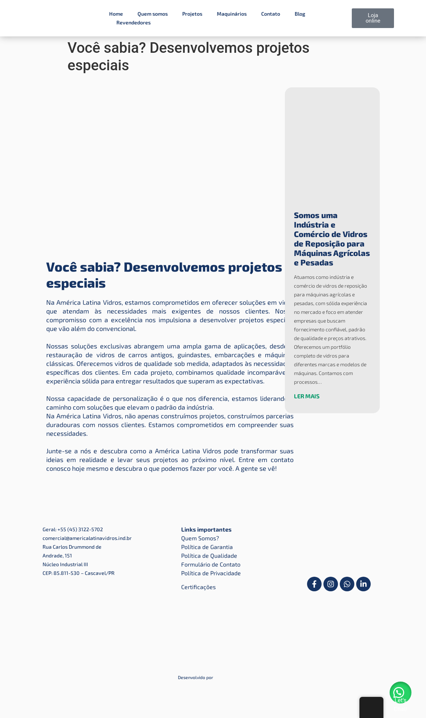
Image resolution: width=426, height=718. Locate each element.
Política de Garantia (207, 546)
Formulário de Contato (210, 564)
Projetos (192, 14)
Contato (270, 14)
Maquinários (232, 14)
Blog (300, 14)
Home (116, 14)
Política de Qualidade (209, 555)
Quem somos (153, 14)
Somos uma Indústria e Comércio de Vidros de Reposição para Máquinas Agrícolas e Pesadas (332, 238)
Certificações (198, 586)
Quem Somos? (200, 537)
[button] (400, 692)
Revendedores (133, 22)
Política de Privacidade (211, 572)
